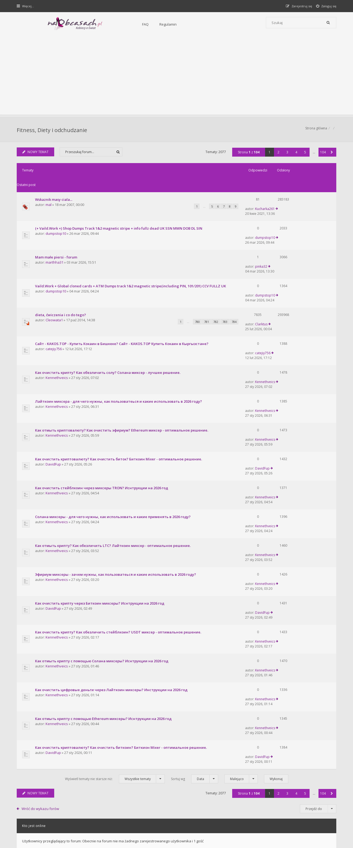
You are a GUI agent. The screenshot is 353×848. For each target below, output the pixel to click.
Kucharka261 (288, 187)
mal (49, 193)
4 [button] (296, 155)
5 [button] (305, 155)
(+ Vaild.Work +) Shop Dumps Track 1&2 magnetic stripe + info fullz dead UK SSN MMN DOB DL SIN (119, 211)
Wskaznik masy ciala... (54, 187)
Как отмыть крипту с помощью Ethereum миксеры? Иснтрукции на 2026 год (104, 563)
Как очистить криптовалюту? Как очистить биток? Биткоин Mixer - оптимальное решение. (119, 381)
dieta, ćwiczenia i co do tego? (61, 277)
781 (179, 284)
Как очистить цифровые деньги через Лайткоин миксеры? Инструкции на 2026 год (112, 543)
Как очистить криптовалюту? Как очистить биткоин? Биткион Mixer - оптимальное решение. (122, 583)
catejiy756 (54, 306)
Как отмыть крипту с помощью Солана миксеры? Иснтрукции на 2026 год (102, 523)
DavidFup (54, 386)
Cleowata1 (55, 282)
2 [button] (278, 155)
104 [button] (322, 155)
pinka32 (284, 231)
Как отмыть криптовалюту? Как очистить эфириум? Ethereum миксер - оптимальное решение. (122, 361)
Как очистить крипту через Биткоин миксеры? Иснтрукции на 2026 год (100, 482)
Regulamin (109, 24)
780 (170, 284)
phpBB (55, 826)
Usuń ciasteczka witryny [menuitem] (318, 811)
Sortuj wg (194, 606)
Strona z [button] (248, 155)
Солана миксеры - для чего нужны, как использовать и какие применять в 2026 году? (113, 422)
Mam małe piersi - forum (57, 231)
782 (188, 284)
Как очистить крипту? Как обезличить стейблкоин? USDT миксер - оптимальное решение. (119, 503)
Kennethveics (57, 326)
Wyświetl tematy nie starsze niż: (115, 606)
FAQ (87, 24)
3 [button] (287, 155)
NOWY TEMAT (36, 154)
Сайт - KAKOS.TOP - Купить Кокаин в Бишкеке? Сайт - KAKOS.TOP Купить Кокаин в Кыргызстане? (122, 300)
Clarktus (284, 277)
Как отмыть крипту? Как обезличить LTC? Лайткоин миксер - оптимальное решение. (113, 442)
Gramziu (49, 830)
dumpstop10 (56, 216)
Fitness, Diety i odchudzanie (53, 131)
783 (198, 284)
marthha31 (55, 236)
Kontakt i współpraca (249, 764)
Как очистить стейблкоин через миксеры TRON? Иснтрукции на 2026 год (102, 401)
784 (207, 284)
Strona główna (316, 131)
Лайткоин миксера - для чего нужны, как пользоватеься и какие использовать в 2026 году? (119, 341)
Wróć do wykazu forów (41, 636)
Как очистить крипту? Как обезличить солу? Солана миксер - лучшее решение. (108, 321)
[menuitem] (326, 6)
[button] (331, 154)
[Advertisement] (176, 77)
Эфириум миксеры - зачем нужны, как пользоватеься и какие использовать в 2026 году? (116, 462)
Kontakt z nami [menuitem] (283, 811)
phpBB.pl (71, 835)
